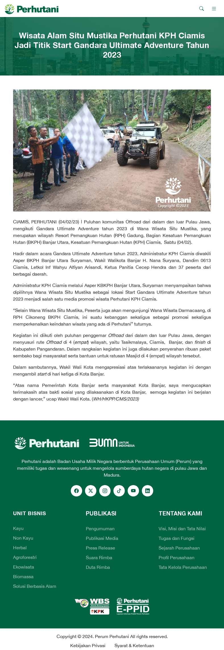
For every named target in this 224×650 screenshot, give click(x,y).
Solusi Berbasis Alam (34, 586)
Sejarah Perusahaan (179, 547)
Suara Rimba (99, 557)
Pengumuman (100, 528)
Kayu (18, 528)
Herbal (20, 547)
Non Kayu (23, 537)
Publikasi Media (102, 538)
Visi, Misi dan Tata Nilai (182, 528)
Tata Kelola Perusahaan (183, 567)
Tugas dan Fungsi (176, 538)
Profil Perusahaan (176, 557)
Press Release (100, 547)
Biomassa (23, 576)
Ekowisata (23, 566)
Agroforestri (25, 557)
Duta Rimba (98, 567)
